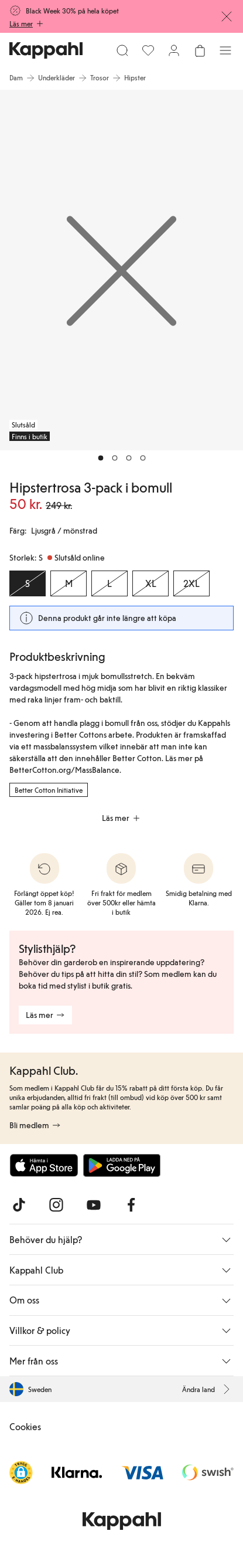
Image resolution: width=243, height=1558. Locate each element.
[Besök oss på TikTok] (18, 1205)
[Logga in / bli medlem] (174, 50)
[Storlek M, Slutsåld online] (68, 583)
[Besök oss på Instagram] (56, 1205)
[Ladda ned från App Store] (43, 1165)
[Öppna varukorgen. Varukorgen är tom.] (200, 50)
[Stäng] (227, 16)
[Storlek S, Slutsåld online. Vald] (27, 583)
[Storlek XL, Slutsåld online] (150, 583)
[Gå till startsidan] (46, 50)
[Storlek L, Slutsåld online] (109, 583)
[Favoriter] (148, 50)
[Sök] (122, 50)
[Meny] (225, 50)
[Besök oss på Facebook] (131, 1205)
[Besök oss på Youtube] (93, 1205)
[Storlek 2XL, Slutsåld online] (191, 583)
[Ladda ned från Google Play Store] (121, 1165)
